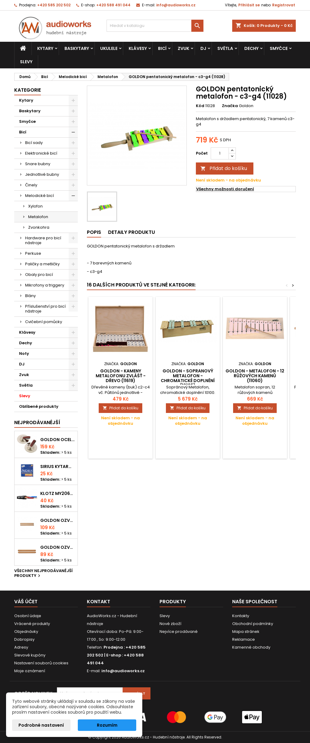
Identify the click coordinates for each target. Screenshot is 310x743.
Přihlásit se (249, 5)
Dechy (251, 48)
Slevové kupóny (29, 655)
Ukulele (108, 48)
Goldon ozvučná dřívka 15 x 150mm (57, 547)
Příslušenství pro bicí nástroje (45, 308)
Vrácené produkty (32, 624)
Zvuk (183, 48)
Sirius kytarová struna (57, 466)
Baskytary (76, 48)
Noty (24, 353)
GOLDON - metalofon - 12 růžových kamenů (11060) (255, 376)
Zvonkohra (38, 227)
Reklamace (243, 639)
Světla (225, 48)
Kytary (45, 48)
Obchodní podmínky (252, 624)
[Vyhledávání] (155, 26)
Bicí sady (34, 143)
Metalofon (38, 217)
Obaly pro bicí (39, 274)
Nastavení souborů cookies (41, 663)
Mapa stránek (245, 631)
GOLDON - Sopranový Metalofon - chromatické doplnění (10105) (188, 378)
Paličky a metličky (42, 264)
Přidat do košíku (223, 168)
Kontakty (240, 616)
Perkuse (33, 253)
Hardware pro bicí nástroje (43, 240)
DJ (203, 48)
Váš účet (26, 601)
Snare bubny (37, 164)
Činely (31, 185)
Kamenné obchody (251, 647)
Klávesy (138, 48)
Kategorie (27, 90)
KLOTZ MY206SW (57, 493)
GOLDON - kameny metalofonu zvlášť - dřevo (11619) (121, 376)
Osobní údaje (27, 616)
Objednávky (26, 631)
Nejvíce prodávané (179, 631)
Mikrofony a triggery (44, 285)
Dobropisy (24, 639)
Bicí (162, 48)
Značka (230, 106)
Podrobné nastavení (41, 725)
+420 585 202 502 (54, 5)
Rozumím (107, 725)
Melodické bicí (39, 195)
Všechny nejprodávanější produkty (43, 573)
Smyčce (279, 48)
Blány (30, 296)
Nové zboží (170, 624)
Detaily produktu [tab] (131, 232)
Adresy (21, 647)
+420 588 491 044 (113, 5)
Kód (200, 106)
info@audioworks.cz (176, 5)
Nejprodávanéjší (37, 422)
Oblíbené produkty (38, 406)
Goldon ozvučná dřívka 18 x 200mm (57, 520)
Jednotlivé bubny (42, 174)
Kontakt (98, 601)
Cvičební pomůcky (43, 322)
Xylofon (35, 206)
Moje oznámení (29, 671)
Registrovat (283, 5)
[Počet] (220, 153)
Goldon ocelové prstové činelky (57, 439)
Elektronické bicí (41, 153)
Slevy (26, 62)
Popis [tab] (94, 232)
